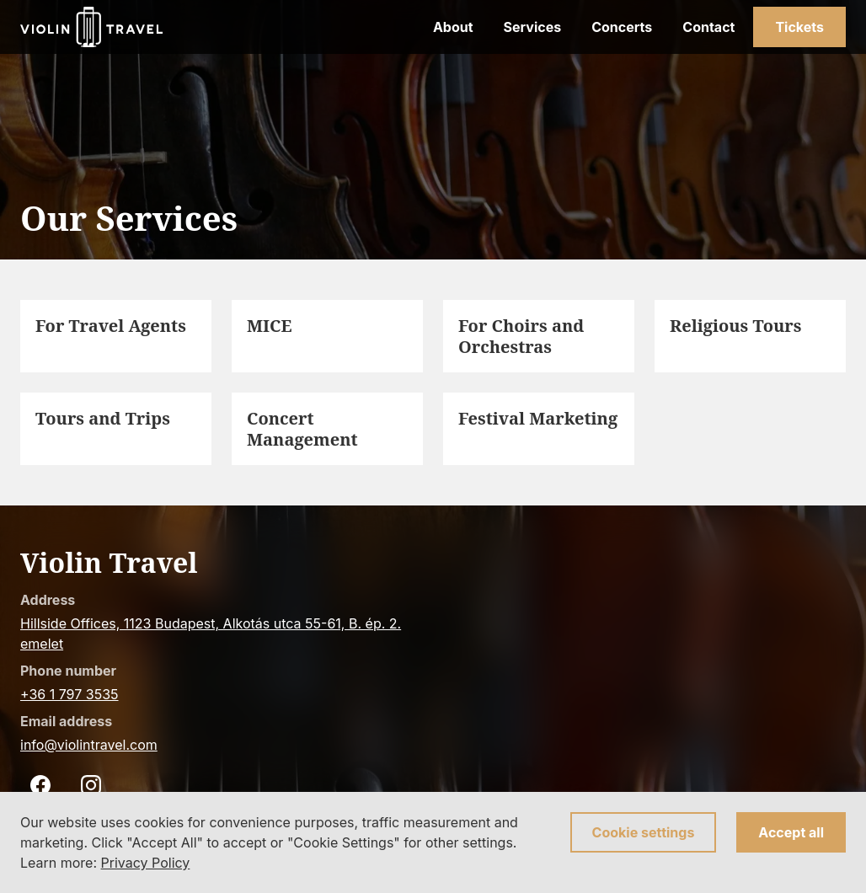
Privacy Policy (145, 862)
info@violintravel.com (89, 744)
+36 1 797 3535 (69, 694)
